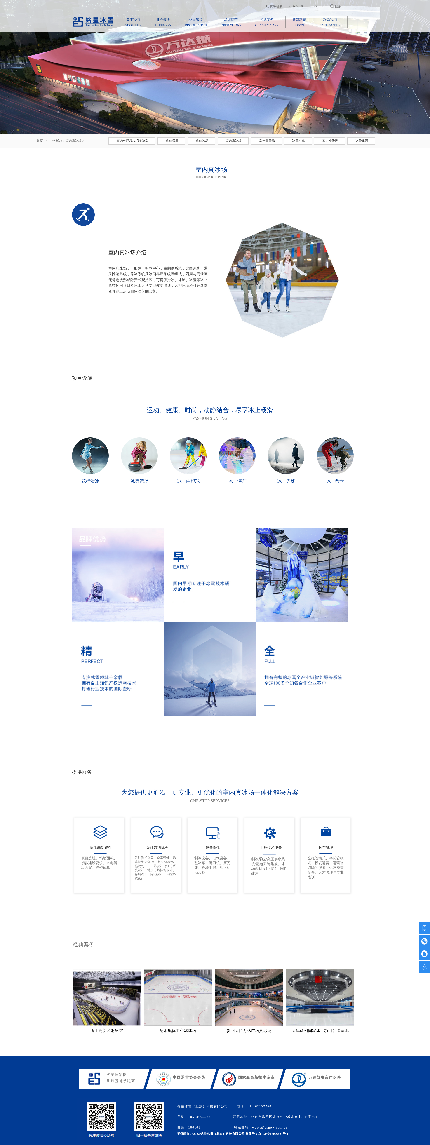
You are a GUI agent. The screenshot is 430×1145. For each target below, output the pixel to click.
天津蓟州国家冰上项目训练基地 (320, 1030)
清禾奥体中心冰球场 (178, 1030)
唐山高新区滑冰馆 (106, 1030)
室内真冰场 (74, 141)
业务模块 (56, 141)
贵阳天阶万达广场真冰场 (249, 1030)
